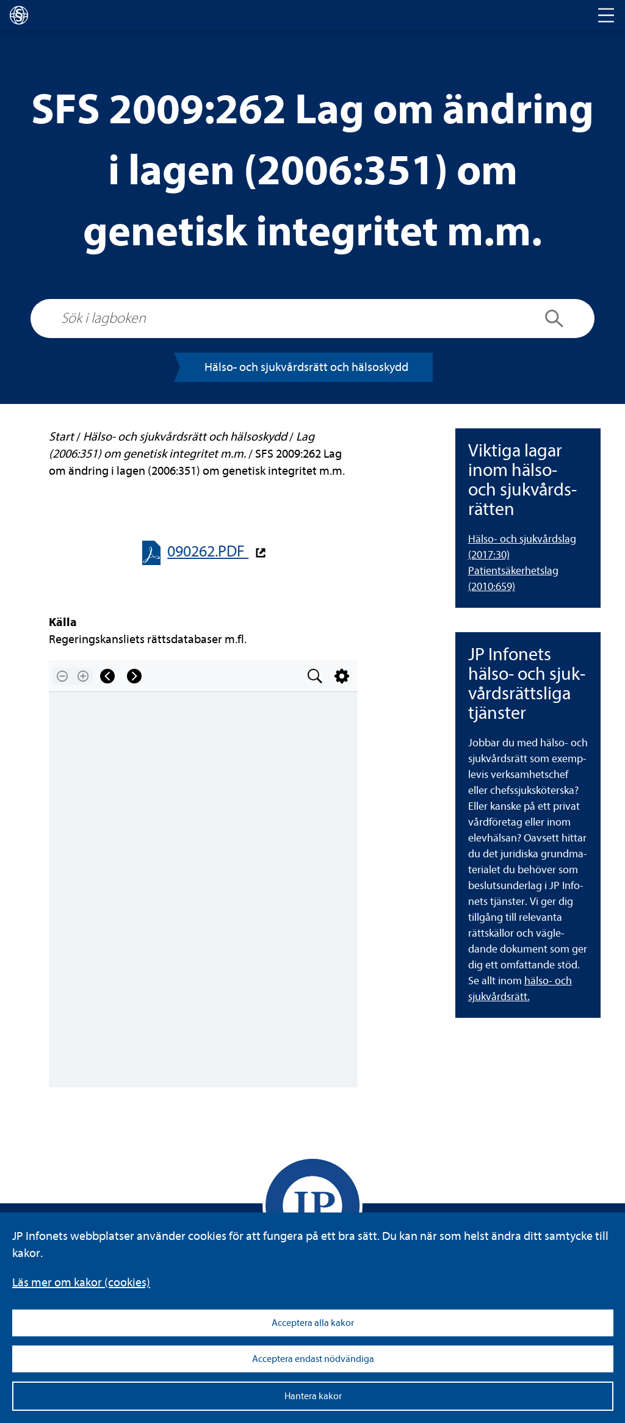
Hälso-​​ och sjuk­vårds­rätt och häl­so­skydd (306, 367)
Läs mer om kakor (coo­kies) (81, 1282)
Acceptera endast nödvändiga (313, 1358)
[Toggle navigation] (606, 15)
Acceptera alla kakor (313, 1322)
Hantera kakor (313, 1396)
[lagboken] (19, 15)
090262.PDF (207, 551)
